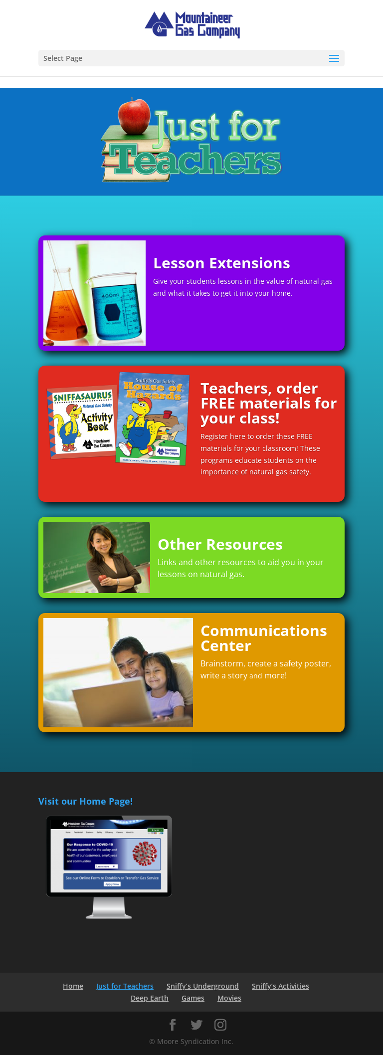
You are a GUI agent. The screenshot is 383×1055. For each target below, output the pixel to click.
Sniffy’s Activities (280, 986)
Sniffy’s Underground (203, 986)
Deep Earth (150, 998)
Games (193, 998)
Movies (229, 998)
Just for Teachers (125, 986)
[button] (334, 59)
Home (73, 986)
